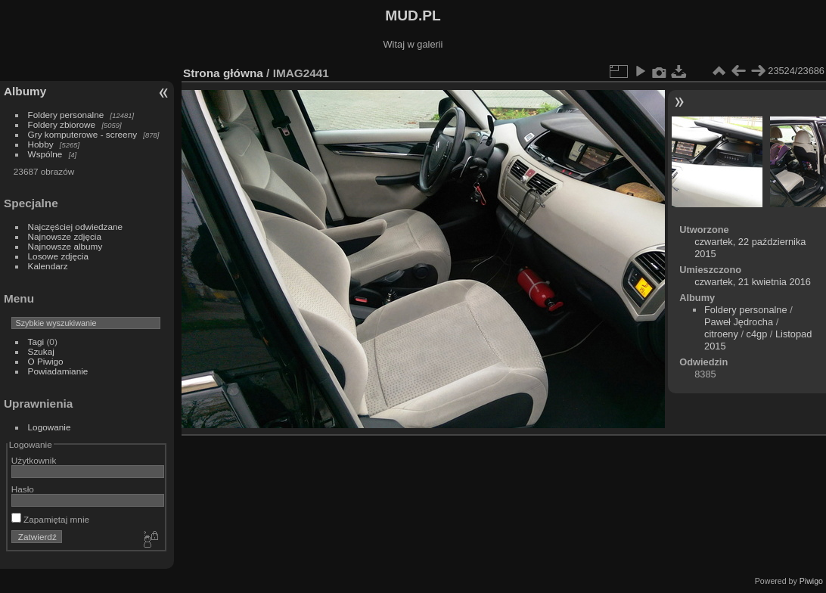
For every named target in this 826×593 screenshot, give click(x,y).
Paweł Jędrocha (738, 322)
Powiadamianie (58, 371)
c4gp (757, 334)
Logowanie (49, 427)
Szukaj (41, 351)
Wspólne (45, 154)
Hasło (22, 489)
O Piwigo (46, 361)
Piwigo (811, 580)
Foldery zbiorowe (62, 124)
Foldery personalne (66, 115)
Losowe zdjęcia (58, 256)
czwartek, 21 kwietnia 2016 (752, 281)
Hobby (41, 144)
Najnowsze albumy (65, 246)
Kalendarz (48, 266)
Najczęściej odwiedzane (75, 226)
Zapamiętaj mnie (50, 519)
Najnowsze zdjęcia (64, 236)
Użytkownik (34, 460)
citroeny (721, 334)
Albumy (25, 91)
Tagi (36, 341)
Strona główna (223, 73)
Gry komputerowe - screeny (83, 134)
